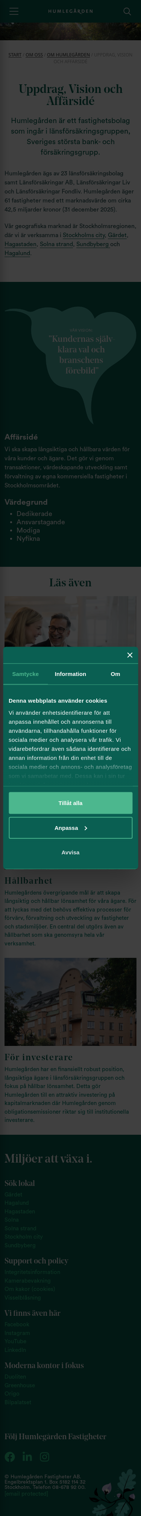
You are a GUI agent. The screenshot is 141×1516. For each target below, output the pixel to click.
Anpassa (71, 827)
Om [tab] (115, 674)
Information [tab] (70, 674)
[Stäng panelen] (129, 655)
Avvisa (71, 852)
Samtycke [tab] (25, 674)
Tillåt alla (71, 803)
